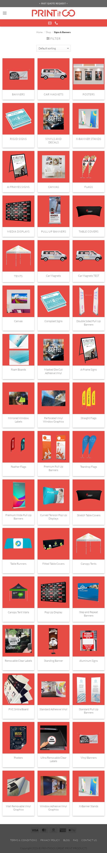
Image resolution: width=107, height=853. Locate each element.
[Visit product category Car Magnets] (53, 79)
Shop (48, 32)
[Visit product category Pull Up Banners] (53, 216)
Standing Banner (53, 660)
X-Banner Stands (88, 806)
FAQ (75, 840)
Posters (18, 757)
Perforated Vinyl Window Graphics (53, 419)
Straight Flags (88, 418)
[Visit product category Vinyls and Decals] (53, 125)
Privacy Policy (50, 840)
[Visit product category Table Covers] (89, 216)
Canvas (18, 321)
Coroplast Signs (53, 321)
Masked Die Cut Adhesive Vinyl (53, 371)
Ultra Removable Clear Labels (53, 759)
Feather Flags (18, 466)
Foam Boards (18, 369)
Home (39, 32)
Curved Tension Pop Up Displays (53, 516)
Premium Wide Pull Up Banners (18, 516)
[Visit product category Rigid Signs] (18, 125)
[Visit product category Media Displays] (18, 216)
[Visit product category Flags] (89, 171)
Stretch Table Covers (88, 515)
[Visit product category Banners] (18, 79)
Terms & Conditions (23, 840)
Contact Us (89, 840)
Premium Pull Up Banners (53, 468)
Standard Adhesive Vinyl (53, 709)
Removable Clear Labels (18, 660)
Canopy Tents (88, 563)
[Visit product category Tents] (18, 261)
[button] (4, 13)
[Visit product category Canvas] (53, 171)
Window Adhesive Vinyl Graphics (53, 808)
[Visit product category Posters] (89, 79)
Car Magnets (53, 275)
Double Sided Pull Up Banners (88, 322)
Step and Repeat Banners (88, 613)
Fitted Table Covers (53, 563)
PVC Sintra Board (18, 709)
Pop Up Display (53, 612)
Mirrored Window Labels (18, 419)
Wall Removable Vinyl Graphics (18, 808)
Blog (66, 840)
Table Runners (18, 563)
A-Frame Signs (88, 369)
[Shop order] (53, 48)
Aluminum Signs (88, 660)
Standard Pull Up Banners (88, 711)
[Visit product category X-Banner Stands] (89, 125)
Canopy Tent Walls (18, 612)
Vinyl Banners (89, 757)
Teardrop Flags (88, 466)
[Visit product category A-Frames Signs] (18, 171)
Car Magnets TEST (88, 275)
